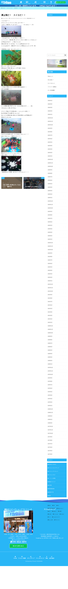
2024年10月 (50, 166)
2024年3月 (50, 190)
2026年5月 (50, 100)
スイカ (11, 18)
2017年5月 (50, 450)
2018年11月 (50, 412)
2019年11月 (50, 371)
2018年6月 (50, 416)
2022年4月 (50, 270)
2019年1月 (50, 405)
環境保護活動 (51, 489)
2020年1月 (50, 364)
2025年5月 (50, 142)
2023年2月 (50, 235)
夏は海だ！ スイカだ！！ (19, 8)
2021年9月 (50, 294)
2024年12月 (50, 159)
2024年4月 (50, 187)
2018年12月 (50, 409)
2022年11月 (50, 246)
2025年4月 (50, 145)
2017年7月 (50, 444)
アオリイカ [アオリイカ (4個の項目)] (57, 520)
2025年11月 (50, 121)
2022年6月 (50, 263)
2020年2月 (50, 360)
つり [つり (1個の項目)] (49, 517)
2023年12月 (50, 201)
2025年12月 (50, 117)
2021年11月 (50, 287)
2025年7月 (50, 135)
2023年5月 (50, 225)
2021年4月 (50, 312)
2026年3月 (50, 107)
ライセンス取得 (27, 2)
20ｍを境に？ (50, 79)
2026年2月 (50, 111)
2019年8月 (50, 381)
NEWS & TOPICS (52, 464)
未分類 (50, 485)
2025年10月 (50, 124)
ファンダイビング (44, 2)
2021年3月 (50, 315)
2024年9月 (50, 169)
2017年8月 (50, 440)
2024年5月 (50, 183)
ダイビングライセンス (53, 471)
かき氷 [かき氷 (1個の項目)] (50, 514)
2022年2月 (50, 277)
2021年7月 (50, 301)
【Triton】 (34, 583)
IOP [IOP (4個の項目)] (58, 505)
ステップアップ (35, 2)
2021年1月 (50, 322)
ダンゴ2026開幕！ (51, 90)
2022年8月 (50, 256)
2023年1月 (50, 239)
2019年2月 (50, 402)
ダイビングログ (9, 8)
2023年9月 (50, 211)
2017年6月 (50, 447)
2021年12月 (50, 284)
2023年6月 (50, 222)
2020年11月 (50, 329)
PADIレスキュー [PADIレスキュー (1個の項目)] (60, 508)
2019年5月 (50, 391)
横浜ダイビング (32, 18)
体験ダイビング (52, 482)
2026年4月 (50, 104)
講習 (50, 495)
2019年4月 (50, 395)
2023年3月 (50, 232)
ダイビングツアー (20, 18)
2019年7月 (50, 385)
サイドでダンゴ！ (51, 83)
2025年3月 (50, 149)
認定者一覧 (51, 492)
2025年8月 (50, 131)
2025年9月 (50, 128)
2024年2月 (50, 194)
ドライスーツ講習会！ (52, 86)
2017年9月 (50, 437)
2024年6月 (50, 180)
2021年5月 (50, 308)
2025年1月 (50, 156)
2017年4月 (50, 454)
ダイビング (14, 18)
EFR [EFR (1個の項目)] (54, 505)
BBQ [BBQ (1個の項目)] (50, 505)
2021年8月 (50, 298)
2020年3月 (50, 357)
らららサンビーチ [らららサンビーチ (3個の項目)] (56, 517)
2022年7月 (50, 260)
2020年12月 (50, 326)
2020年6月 (50, 346)
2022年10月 (50, 249)
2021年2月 (50, 319)
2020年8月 (50, 339)
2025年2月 (50, 152)
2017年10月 (50, 433)
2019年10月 (50, 374)
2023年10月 (50, 208)
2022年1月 (50, 280)
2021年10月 (50, 291)
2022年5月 (50, 267)
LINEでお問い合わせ (60, 2)
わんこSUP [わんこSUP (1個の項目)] (51, 520)
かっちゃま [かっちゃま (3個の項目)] (56, 514)
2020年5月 (50, 350)
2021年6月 (50, 305)
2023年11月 (50, 204)
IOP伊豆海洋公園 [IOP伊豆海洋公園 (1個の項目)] (52, 508)
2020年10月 (50, 333)
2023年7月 (50, 218)
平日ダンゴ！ (50, 76)
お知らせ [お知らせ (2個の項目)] (54, 511)
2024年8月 (50, 173)
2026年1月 (50, 114)
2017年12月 (50, 426)
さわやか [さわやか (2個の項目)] (62, 514)
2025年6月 (50, 138)
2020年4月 (50, 353)
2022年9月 (50, 253)
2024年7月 (50, 176)
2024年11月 (50, 163)
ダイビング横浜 (26, 18)
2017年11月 (50, 430)
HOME (21, 2)
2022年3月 (50, 274)
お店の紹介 (55, 2)
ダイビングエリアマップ (54, 468)
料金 (51, 2)
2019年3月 (50, 398)
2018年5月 (50, 419)
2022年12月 (50, 242)
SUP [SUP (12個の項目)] (49, 511)
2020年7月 (50, 343)
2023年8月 (50, 215)
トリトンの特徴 (52, 478)
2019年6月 (50, 388)
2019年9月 (50, 378)
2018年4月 (50, 423)
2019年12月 (50, 367)
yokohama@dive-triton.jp (19, 562)
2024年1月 (50, 197)
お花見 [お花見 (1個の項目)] (60, 511)
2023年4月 (50, 228)
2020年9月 (50, 336)
